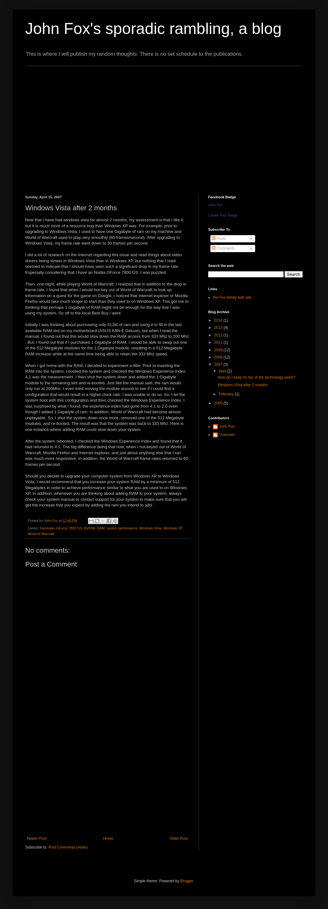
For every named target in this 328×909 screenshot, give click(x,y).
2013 (219, 327)
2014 (219, 320)
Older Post (179, 838)
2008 (219, 357)
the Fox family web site (232, 297)
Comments (223, 248)
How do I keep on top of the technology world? (257, 377)
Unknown (227, 434)
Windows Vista (150, 528)
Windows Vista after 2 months (243, 385)
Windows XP (172, 528)
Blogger (186, 881)
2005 (219, 403)
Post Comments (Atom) (68, 847)
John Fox (215, 205)
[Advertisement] (59, 125)
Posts (219, 238)
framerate (47, 528)
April (223, 371)
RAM (101, 528)
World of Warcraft (41, 534)
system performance (122, 528)
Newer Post (36, 838)
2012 (219, 335)
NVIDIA (89, 528)
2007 (219, 364)
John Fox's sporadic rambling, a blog (153, 28)
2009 (219, 350)
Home (108, 838)
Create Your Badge (222, 215)
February (227, 394)
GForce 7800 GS (69, 528)
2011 (219, 342)
